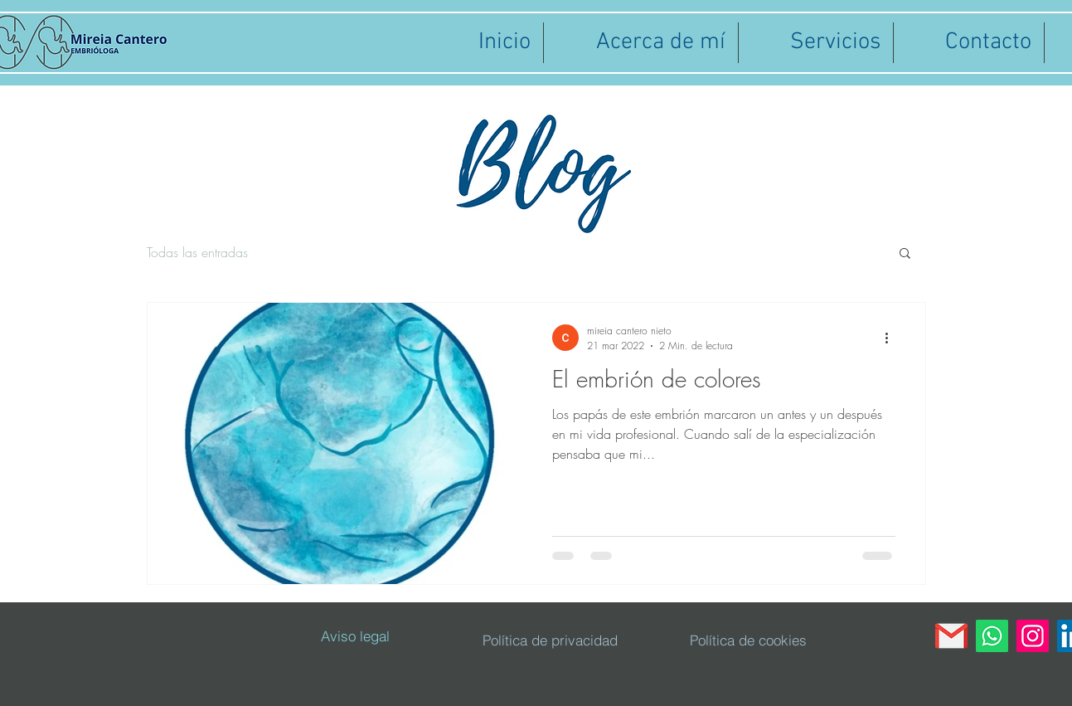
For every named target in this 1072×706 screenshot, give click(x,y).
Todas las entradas (197, 252)
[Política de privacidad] (550, 640)
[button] (905, 254)
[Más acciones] (893, 338)
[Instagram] (1032, 636)
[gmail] (951, 636)
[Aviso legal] (356, 636)
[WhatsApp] (992, 636)
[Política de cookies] (748, 640)
